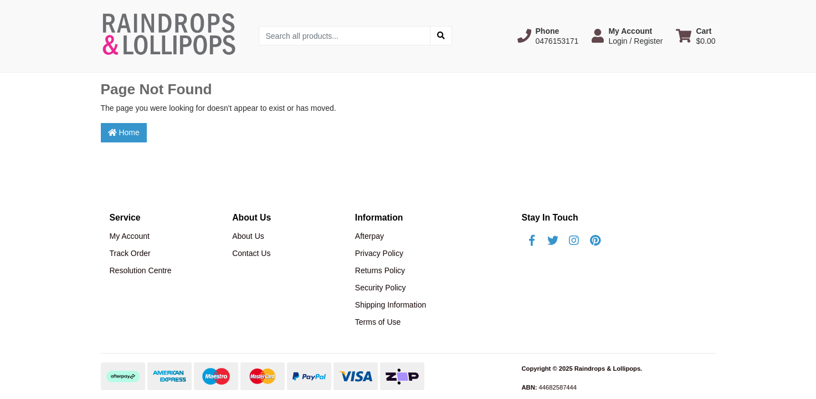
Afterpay (369, 236)
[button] (548, 36)
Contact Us (251, 253)
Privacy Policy (379, 253)
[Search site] (441, 35)
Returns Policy (380, 270)
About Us (248, 236)
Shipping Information (390, 304)
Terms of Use (378, 322)
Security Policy (380, 287)
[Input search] (345, 35)
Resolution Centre (141, 270)
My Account (130, 236)
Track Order (130, 253)
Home (124, 132)
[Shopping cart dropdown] (695, 36)
